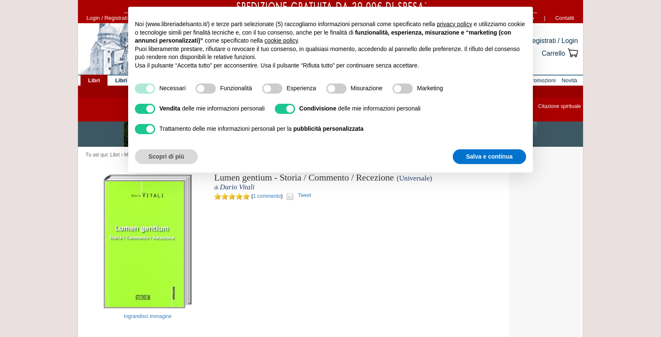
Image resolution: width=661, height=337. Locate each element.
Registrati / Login (552, 40)
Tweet (304, 195)
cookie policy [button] (281, 40)
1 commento (267, 196)
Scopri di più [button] (166, 156)
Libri (115, 155)
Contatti (564, 18)
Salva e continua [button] (489, 156)
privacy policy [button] (454, 24)
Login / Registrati (107, 18)
